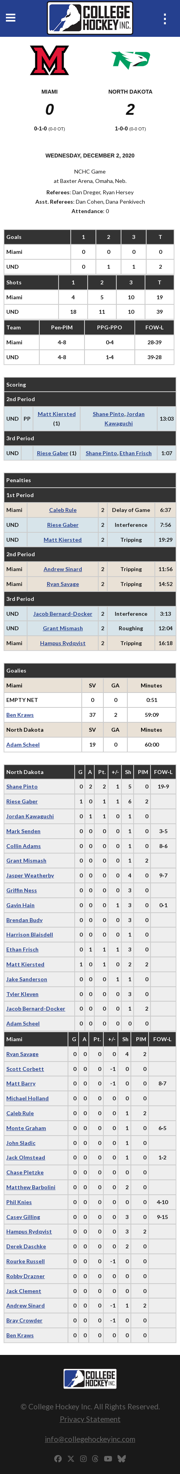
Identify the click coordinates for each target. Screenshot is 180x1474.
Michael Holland (27, 1098)
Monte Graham (26, 1128)
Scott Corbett (25, 1068)
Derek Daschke (26, 1246)
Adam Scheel (23, 744)
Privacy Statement (90, 1418)
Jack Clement (23, 1291)
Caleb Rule (63, 509)
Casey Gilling (23, 1217)
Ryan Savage (63, 584)
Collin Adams (23, 846)
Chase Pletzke (25, 1172)
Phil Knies (19, 1202)
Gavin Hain (20, 905)
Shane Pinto (108, 414)
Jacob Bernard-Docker (62, 613)
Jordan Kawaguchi (30, 816)
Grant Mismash (63, 628)
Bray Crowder (24, 1320)
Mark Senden (23, 831)
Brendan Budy (24, 920)
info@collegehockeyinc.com (90, 1438)
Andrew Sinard (63, 569)
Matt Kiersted (57, 414)
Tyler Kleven (22, 994)
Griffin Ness (21, 890)
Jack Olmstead (25, 1157)
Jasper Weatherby (30, 875)
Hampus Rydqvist (63, 643)
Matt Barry (20, 1083)
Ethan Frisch (135, 453)
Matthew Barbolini (30, 1187)
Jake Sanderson (26, 979)
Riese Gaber (52, 453)
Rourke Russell (25, 1261)
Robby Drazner (25, 1276)
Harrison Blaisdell (29, 934)
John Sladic (20, 1142)
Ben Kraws (20, 714)
